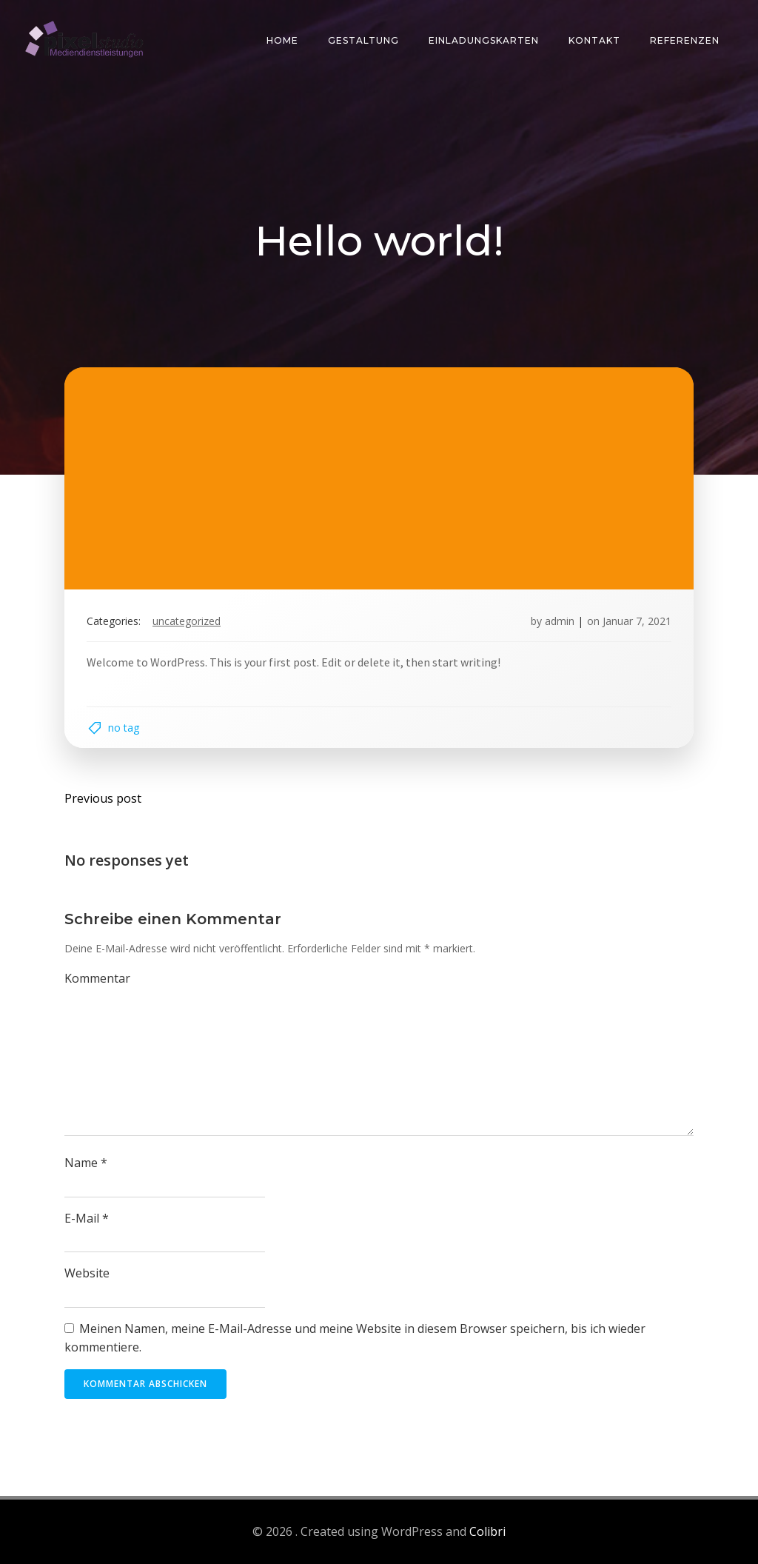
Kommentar (97, 978)
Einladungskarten (484, 40)
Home (282, 40)
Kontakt (594, 40)
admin (559, 621)
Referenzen (685, 40)
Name (85, 1162)
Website (87, 1273)
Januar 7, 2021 (637, 621)
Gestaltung (363, 40)
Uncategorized (186, 621)
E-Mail (86, 1218)
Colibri (487, 1531)
